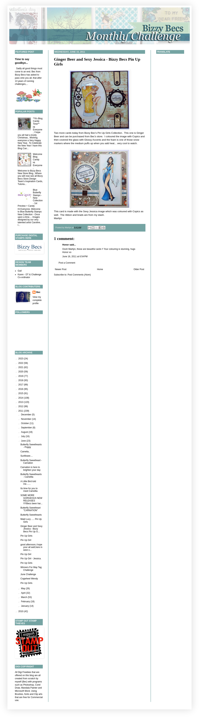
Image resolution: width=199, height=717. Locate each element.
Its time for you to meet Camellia (29, 489)
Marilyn (58, 218)
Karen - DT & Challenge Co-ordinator (29, 275)
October (25, 423)
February (26, 601)
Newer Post (60, 269)
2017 (21, 384)
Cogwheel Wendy (29, 578)
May (23, 588)
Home (100, 269)
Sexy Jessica (90, 211)
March (24, 597)
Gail (20, 271)
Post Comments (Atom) (79, 274)
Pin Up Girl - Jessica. (30, 558)
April (23, 593)
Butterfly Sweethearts (31, 515)
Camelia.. (25, 451)
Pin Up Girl (25, 540)
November (26, 419)
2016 (21, 389)
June (23, 440)
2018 (21, 380)
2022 (21, 363)
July (23, 436)
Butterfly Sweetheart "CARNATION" (30, 509)
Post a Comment (67, 263)
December (26, 414)
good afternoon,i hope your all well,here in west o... (31, 547)
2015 (21, 393)
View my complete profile (37, 300)
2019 (21, 376)
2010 (21, 611)
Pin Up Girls (26, 536)
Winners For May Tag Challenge (31, 568)
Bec (38, 292)
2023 (21, 358)
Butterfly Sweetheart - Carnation (31, 461)
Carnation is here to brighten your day (30, 468)
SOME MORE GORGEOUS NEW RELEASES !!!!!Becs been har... (31, 499)
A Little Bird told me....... (28, 482)
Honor (65, 244)
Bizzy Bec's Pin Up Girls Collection (103, 132)
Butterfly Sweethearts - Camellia (31, 475)
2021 (21, 367)
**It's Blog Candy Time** (38, 121)
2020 (21, 371)
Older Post (139, 269)
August (25, 432)
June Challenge (28, 574)
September (27, 427)
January (25, 606)
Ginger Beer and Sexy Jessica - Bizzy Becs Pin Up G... (31, 529)
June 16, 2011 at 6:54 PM (75, 256)
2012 (21, 406)
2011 (21, 411)
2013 (21, 402)
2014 (21, 398)
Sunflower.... (26, 456)
